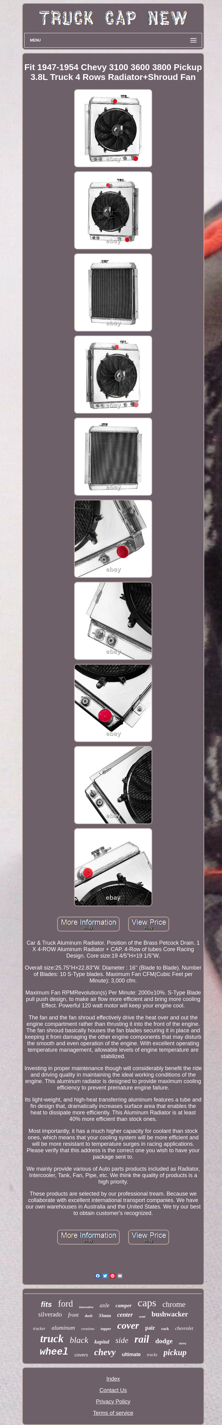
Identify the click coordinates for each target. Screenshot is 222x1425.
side (121, 1340)
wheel (54, 1352)
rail (141, 1339)
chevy (105, 1352)
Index (113, 1379)
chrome (173, 1304)
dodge (163, 1341)
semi (142, 1316)
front (73, 1315)
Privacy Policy (113, 1402)
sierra (182, 1343)
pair (150, 1328)
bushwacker (170, 1314)
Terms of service (113, 1413)
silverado (50, 1314)
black (79, 1340)
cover (128, 1325)
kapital (101, 1342)
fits (46, 1304)
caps (147, 1302)
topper (106, 1329)
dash (89, 1315)
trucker (39, 1328)
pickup (175, 1352)
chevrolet (184, 1328)
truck (52, 1339)
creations (87, 1329)
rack (165, 1328)
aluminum (63, 1327)
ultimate (131, 1354)
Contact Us (113, 1390)
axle (104, 1305)
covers (81, 1354)
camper (124, 1305)
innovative (86, 1307)
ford (65, 1303)
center (125, 1314)
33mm (105, 1315)
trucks (152, 1354)
